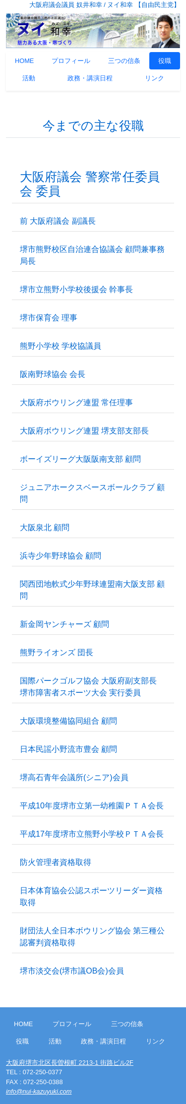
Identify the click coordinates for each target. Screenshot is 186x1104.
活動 (28, 78)
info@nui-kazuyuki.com (38, 1091)
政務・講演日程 (90, 78)
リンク (154, 78)
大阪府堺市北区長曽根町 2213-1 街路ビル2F (69, 1062)
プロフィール (71, 60)
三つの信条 (124, 60)
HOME (24, 60)
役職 (164, 60)
